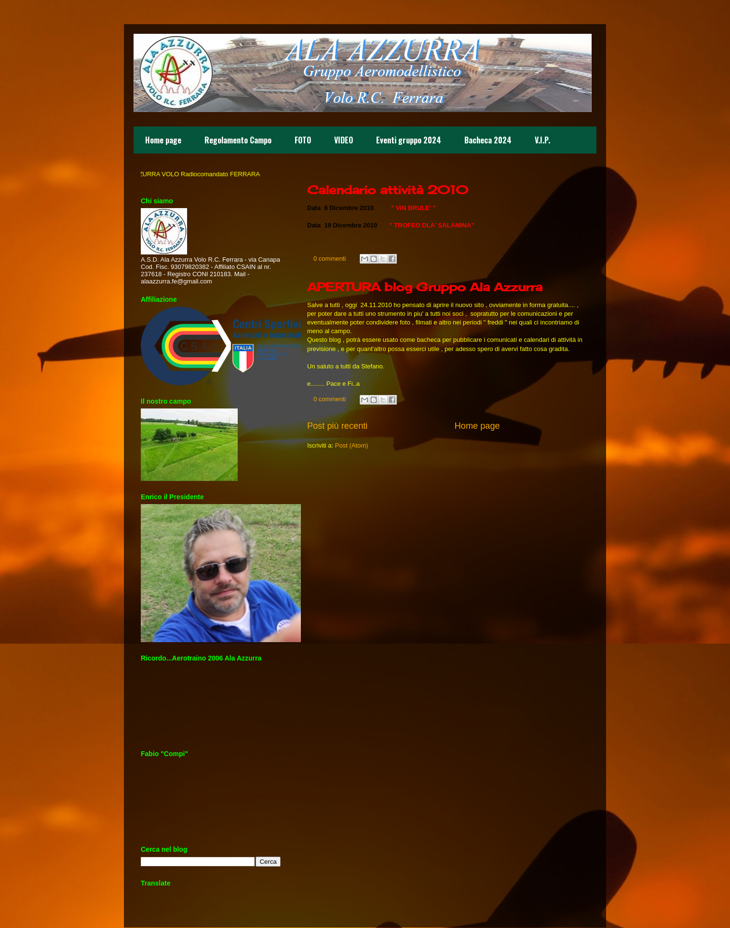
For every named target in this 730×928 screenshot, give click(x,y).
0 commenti (329, 258)
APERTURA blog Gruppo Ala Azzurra (424, 287)
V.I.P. (542, 140)
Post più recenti (337, 426)
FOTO (303, 140)
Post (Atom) (351, 445)
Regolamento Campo (237, 140)
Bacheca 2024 (488, 140)
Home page (163, 140)
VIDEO (343, 140)
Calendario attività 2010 (387, 190)
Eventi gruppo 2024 (408, 140)
